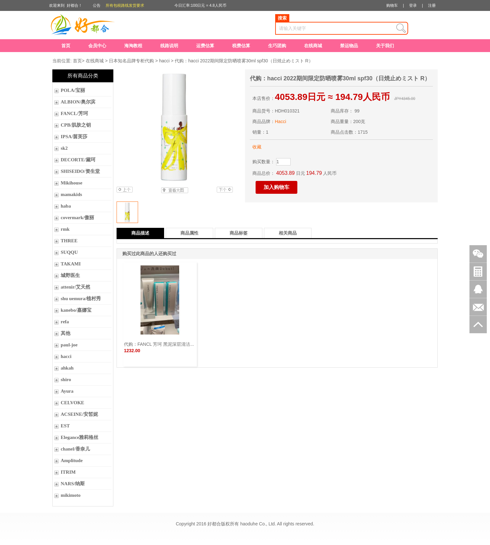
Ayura (67, 391)
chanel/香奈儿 (75, 448)
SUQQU (69, 252)
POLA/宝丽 (73, 90)
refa (65, 321)
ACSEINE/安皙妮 (79, 414)
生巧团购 (277, 45)
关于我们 (385, 45)
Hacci (280, 121)
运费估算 (205, 45)
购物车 (392, 5)
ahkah (67, 368)
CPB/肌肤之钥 (76, 125)
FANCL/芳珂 (74, 113)
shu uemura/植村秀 (81, 298)
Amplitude (72, 460)
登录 (413, 5)
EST (65, 425)
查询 (401, 28)
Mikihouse (72, 182)
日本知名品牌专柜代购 (131, 60)
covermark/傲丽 (77, 217)
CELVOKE (72, 402)
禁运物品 (349, 45)
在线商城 (313, 45)
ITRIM (68, 472)
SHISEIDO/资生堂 (80, 171)
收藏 (256, 146)
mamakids (71, 194)
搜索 (282, 18)
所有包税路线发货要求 (125, 5)
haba (66, 206)
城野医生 (70, 275)
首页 (65, 45)
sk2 (64, 148)
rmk (65, 229)
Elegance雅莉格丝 (80, 437)
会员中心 (97, 45)
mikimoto (71, 495)
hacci (164, 60)
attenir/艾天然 (75, 287)
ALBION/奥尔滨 (78, 101)
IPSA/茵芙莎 (74, 136)
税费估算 (241, 45)
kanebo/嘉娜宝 (76, 310)
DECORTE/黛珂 (78, 159)
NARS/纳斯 (73, 483)
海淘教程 (133, 45)
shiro (66, 379)
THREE (69, 240)
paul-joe (69, 344)
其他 (65, 333)
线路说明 (169, 45)
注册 (432, 5)
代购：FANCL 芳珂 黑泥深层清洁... (159, 344)
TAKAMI (71, 263)
